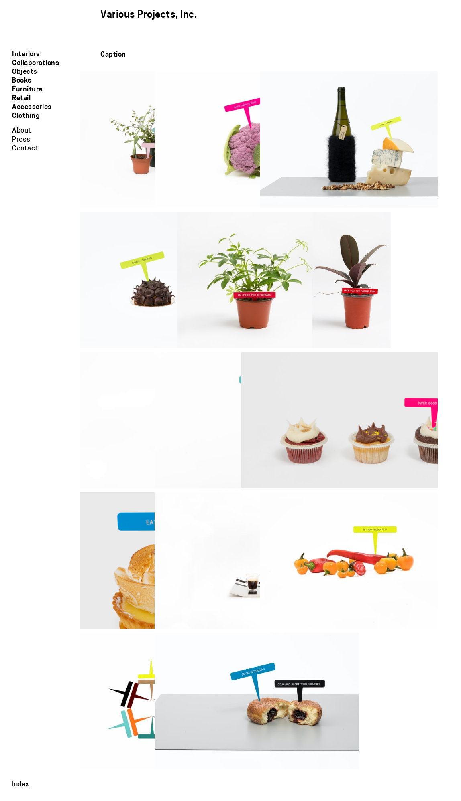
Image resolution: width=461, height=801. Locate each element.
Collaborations (35, 63)
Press (21, 139)
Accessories (32, 107)
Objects (24, 72)
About (21, 130)
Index (20, 784)
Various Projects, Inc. (148, 15)
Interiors (26, 54)
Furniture (27, 89)
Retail (21, 98)
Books (22, 80)
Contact (25, 148)
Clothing (26, 116)
